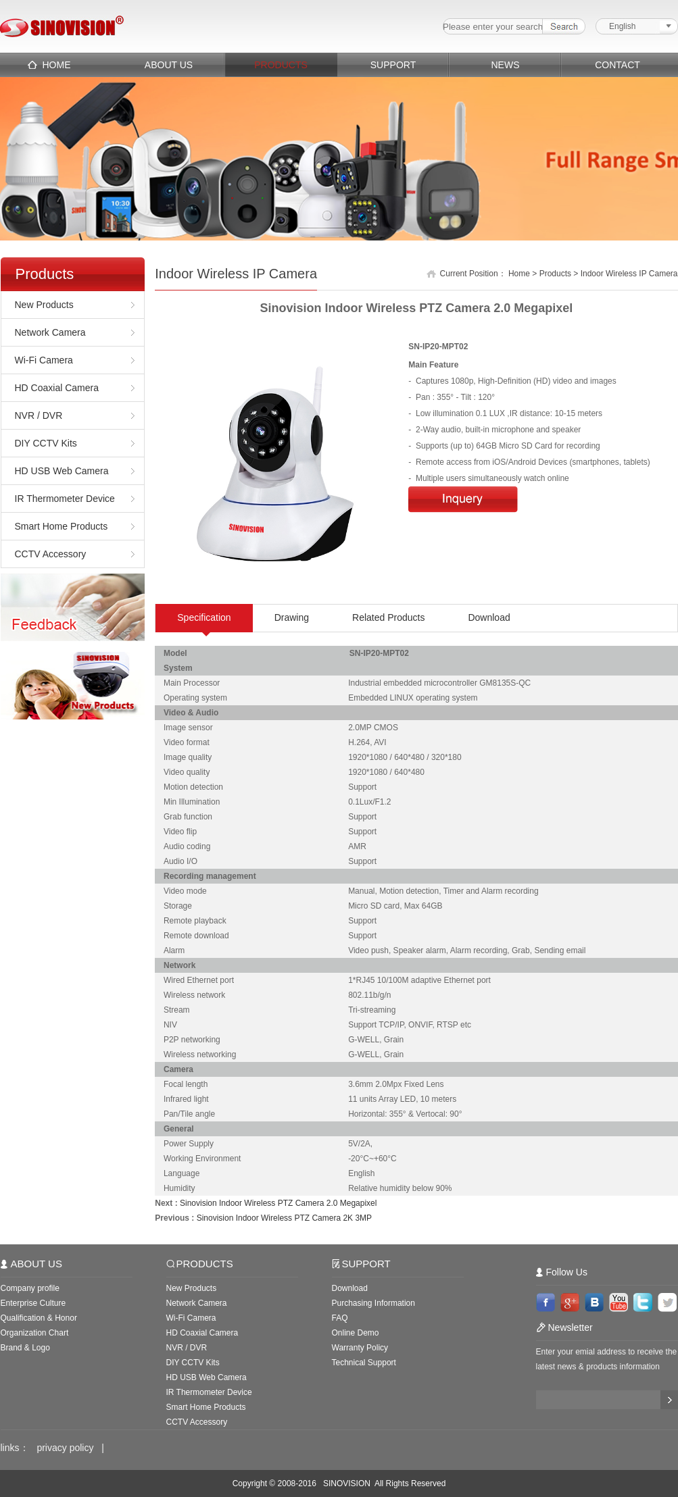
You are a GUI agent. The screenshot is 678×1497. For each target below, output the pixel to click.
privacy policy (65, 1447)
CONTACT (617, 64)
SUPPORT (393, 64)
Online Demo (355, 1333)
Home (519, 273)
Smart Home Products (61, 526)
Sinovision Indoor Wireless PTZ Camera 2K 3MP (284, 1218)
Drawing (291, 617)
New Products (44, 304)
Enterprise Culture (33, 1303)
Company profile (30, 1288)
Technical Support (364, 1362)
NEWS (505, 64)
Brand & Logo (25, 1347)
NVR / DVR (39, 415)
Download (489, 617)
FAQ (340, 1318)
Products (555, 273)
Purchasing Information (373, 1303)
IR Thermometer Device (65, 498)
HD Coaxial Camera (57, 387)
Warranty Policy (360, 1347)
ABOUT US (169, 64)
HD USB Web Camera (62, 470)
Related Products (388, 617)
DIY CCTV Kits (46, 443)
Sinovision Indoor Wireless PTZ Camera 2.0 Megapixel (278, 1203)
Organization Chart (35, 1333)
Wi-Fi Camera (44, 360)
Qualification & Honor (39, 1318)
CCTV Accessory (51, 554)
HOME (57, 64)
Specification (204, 617)
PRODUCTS (281, 64)
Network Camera (50, 332)
